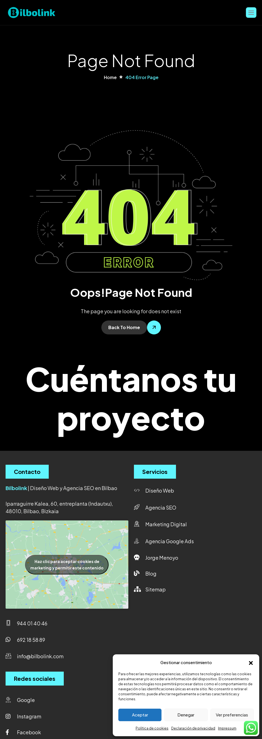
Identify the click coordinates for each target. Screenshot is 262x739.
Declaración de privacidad (193, 728)
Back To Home (124, 327)
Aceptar (140, 714)
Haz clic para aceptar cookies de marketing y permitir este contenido (67, 564)
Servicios (155, 471)
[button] (251, 662)
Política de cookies (152, 728)
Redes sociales (34, 678)
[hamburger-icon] (251, 12)
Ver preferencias (232, 714)
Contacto (27, 471)
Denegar (185, 714)
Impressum (227, 728)
